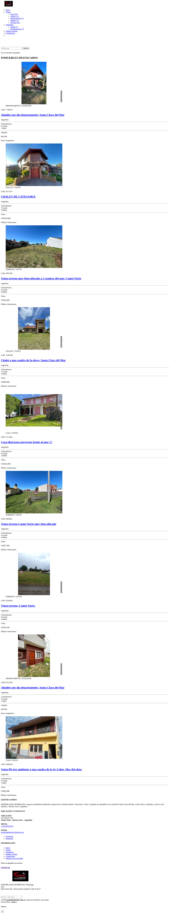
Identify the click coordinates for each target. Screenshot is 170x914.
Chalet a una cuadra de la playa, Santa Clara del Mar (33, 360)
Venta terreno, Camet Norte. (18, 605)
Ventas (8, 12)
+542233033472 (7, 826)
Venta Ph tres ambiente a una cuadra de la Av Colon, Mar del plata (41, 769)
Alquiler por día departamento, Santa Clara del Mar (32, 114)
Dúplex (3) (14, 20)
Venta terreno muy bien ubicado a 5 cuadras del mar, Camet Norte (41, 278)
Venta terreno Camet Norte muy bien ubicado (28, 523)
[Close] (2, 912)
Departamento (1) (17, 18)
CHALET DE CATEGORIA (18, 196)
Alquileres (10, 25)
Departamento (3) (17, 29)
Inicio (8, 10)
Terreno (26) (15, 23)
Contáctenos (10, 33)
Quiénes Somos (11, 31)
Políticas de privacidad (14, 858)
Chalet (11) (14, 16)
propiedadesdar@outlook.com (12, 832)
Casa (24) (14, 14)
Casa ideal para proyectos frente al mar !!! (26, 442)
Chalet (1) (14, 27)
